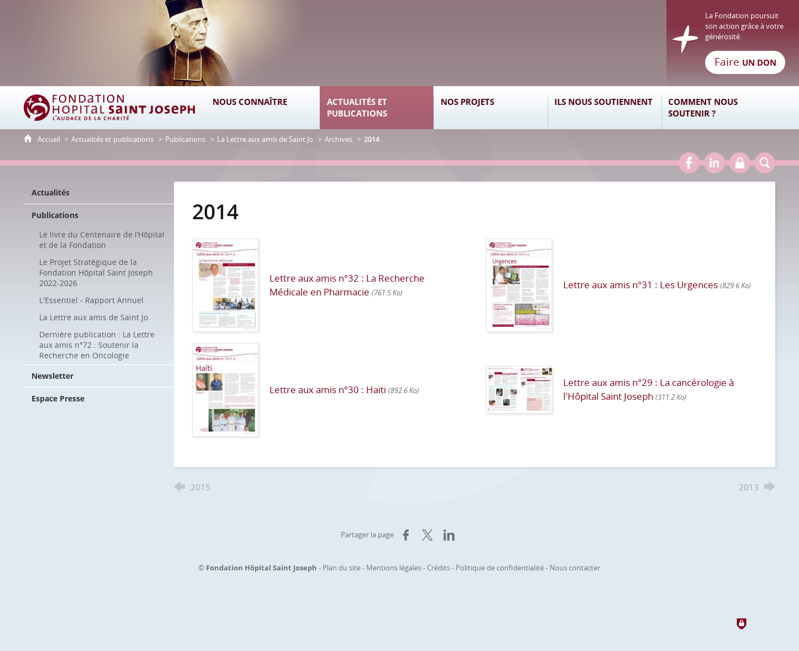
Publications (185, 139)
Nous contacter (574, 568)
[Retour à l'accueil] (399, 43)
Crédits (438, 568)
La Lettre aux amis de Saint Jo (265, 139)
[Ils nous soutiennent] (605, 107)
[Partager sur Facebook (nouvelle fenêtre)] (405, 535)
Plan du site (341, 568)
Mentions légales (393, 568)
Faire (745, 62)
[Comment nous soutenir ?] (718, 107)
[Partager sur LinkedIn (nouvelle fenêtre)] (449, 535)
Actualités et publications (112, 139)
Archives (338, 139)
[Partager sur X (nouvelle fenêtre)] (427, 535)
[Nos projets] (490, 107)
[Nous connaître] (263, 107)
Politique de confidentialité (500, 568)
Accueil (50, 139)
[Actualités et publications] (376, 107)
